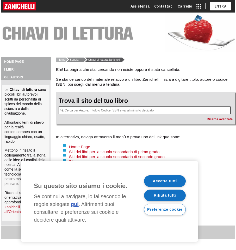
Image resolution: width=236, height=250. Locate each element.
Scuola (74, 59)
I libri (9, 69)
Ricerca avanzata (220, 119)
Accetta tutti (165, 181)
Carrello (185, 6)
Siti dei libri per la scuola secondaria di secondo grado (117, 156)
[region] (109, 201)
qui (75, 204)
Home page (14, 62)
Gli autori (13, 77)
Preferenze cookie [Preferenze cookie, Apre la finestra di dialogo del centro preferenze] (164, 209)
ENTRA (220, 6)
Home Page (79, 147)
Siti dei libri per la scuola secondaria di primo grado (114, 151)
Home (61, 59)
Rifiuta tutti (165, 195)
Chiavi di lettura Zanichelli (104, 59)
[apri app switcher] (198, 6)
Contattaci (164, 6)
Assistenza (140, 6)
